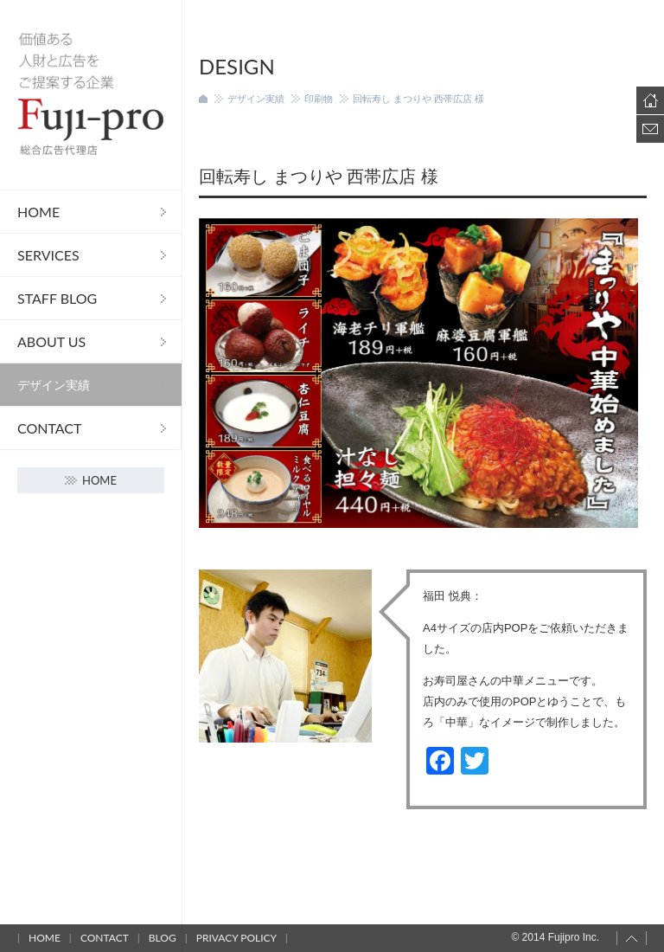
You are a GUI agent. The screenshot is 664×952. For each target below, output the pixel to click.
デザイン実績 (53, 384)
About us (51, 341)
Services (48, 255)
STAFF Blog (57, 298)
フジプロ (90, 95)
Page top (631, 938)
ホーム (203, 98)
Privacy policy (236, 937)
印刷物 (318, 98)
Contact (49, 428)
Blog (162, 937)
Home (38, 211)
